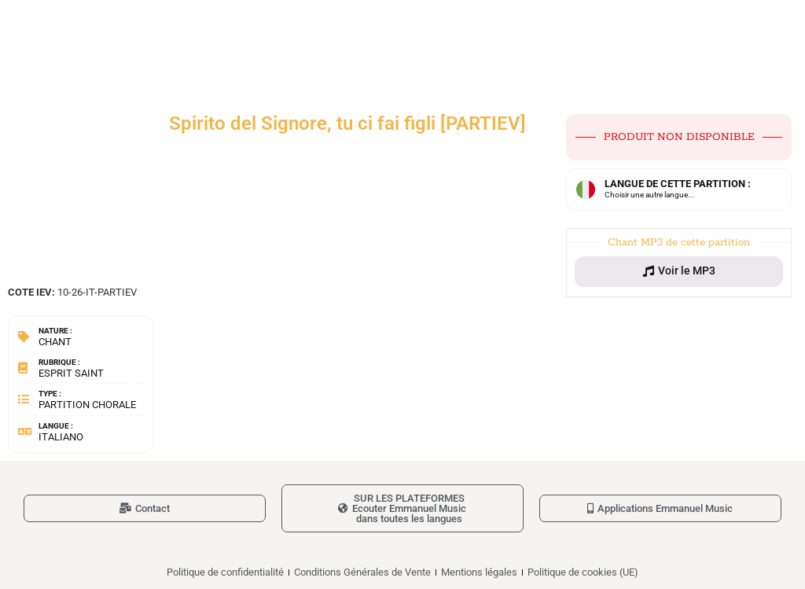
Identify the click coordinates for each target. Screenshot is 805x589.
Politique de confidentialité (225, 572)
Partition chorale (87, 404)
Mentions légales (479, 572)
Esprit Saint (71, 373)
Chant (55, 342)
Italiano (61, 437)
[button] (679, 271)
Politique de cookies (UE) (582, 572)
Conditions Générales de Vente (362, 572)
